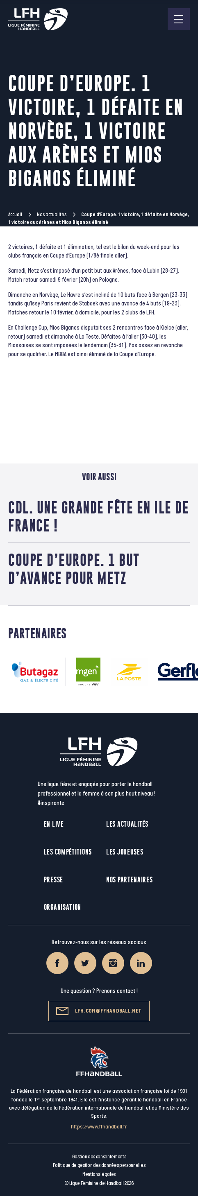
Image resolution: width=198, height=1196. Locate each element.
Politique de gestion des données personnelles (99, 1165)
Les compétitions (68, 852)
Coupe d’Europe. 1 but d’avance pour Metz (74, 569)
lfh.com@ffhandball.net (99, 1011)
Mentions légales (99, 1174)
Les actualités (127, 824)
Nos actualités (51, 214)
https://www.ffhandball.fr (99, 1126)
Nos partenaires (129, 880)
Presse (53, 880)
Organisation (62, 907)
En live (54, 824)
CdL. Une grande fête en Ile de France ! (98, 516)
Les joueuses (124, 852)
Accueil (15, 214)
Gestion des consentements (99, 1156)
